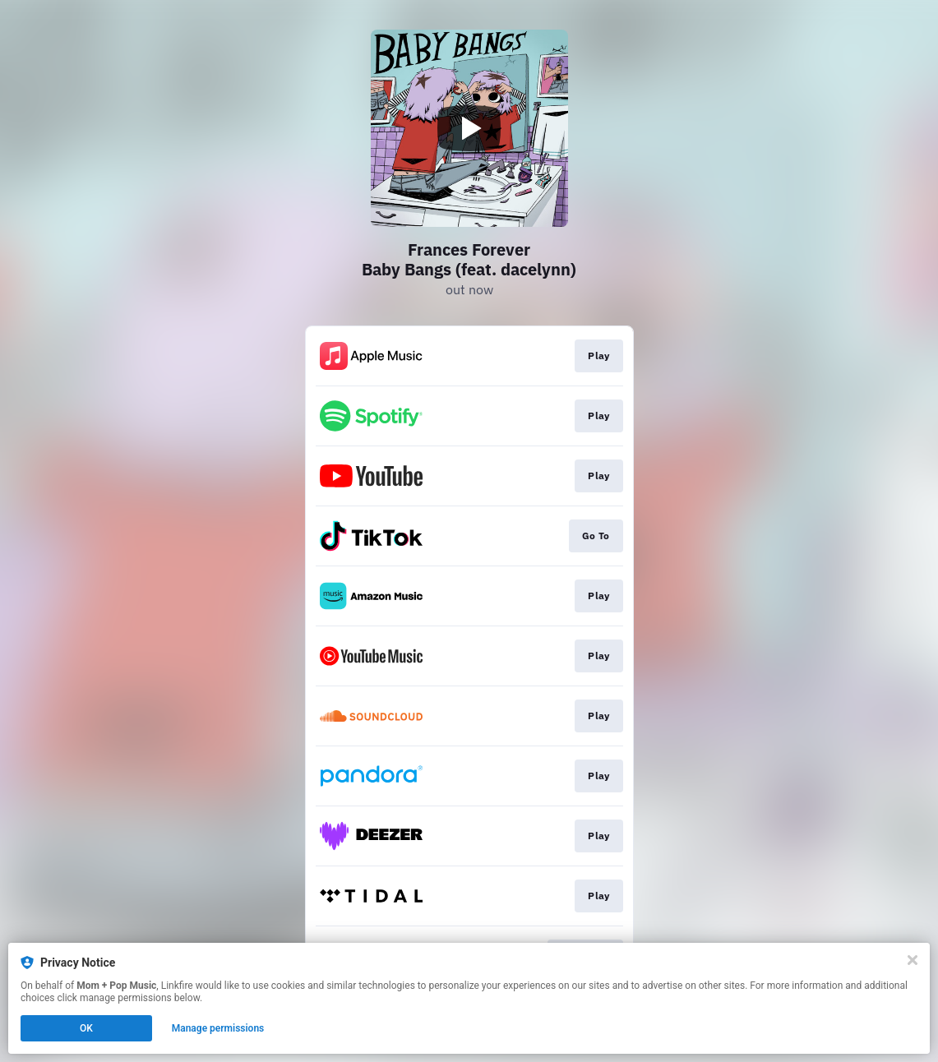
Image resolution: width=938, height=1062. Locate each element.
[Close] (912, 960)
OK (86, 1028)
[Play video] (469, 128)
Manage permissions (218, 1028)
